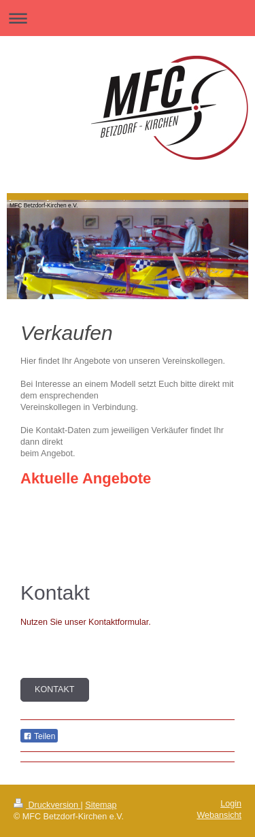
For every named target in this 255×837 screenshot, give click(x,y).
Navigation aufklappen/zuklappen (127, 18)
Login (230, 803)
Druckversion (47, 805)
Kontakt (55, 689)
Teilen (39, 736)
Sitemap (100, 805)
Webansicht (219, 815)
